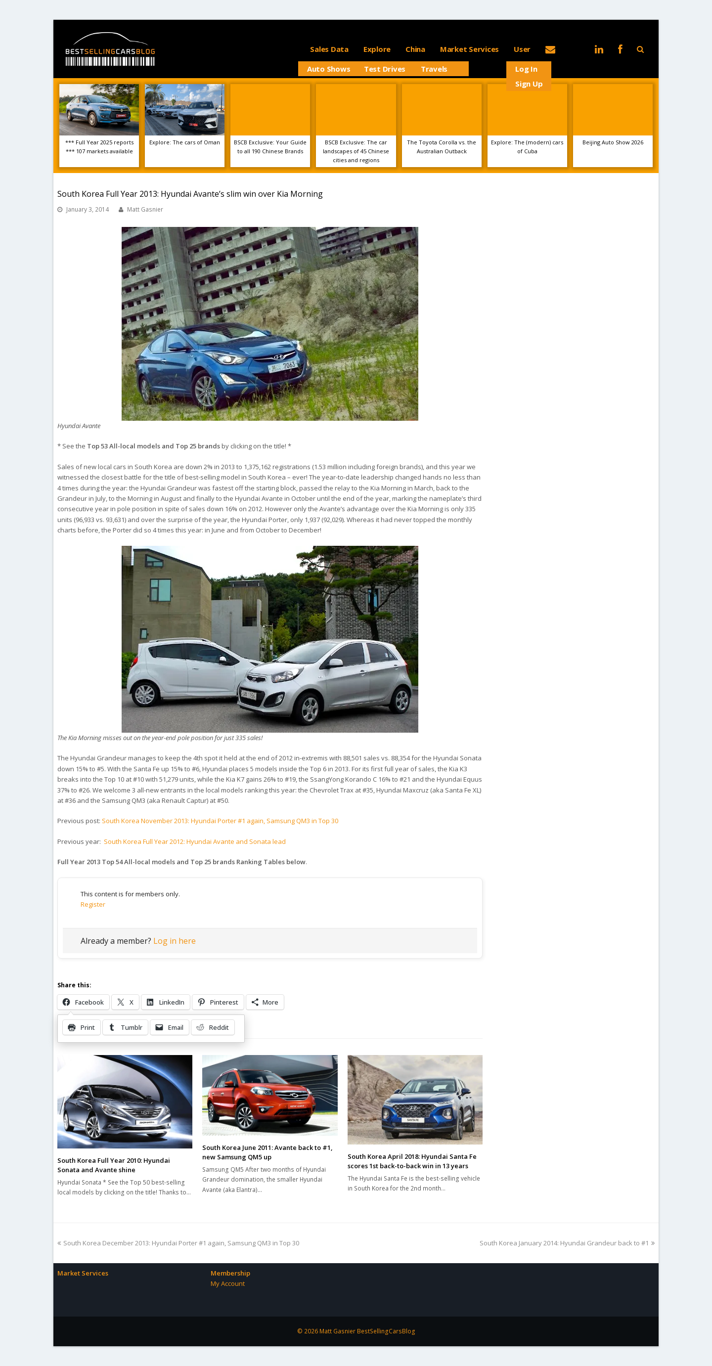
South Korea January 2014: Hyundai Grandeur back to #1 (567, 1242)
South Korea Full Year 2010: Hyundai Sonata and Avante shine (113, 1165)
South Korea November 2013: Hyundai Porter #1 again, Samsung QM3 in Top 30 (220, 820)
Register (93, 904)
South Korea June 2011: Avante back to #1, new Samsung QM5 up (267, 1152)
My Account (228, 1283)
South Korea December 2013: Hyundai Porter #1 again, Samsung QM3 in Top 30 (178, 1242)
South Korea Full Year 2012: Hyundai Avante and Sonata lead (195, 841)
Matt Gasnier (145, 209)
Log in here (174, 940)
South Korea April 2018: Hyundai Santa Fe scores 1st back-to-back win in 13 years (412, 1161)
